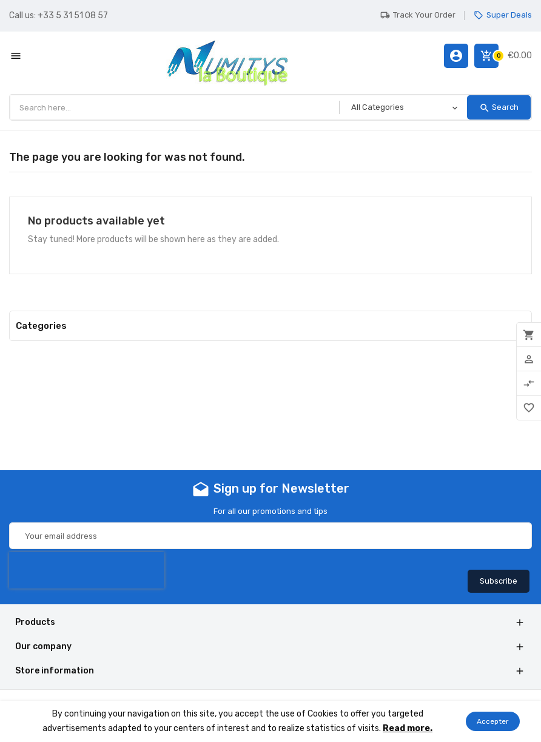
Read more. (407, 728)
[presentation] (86, 570)
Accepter (493, 721)
